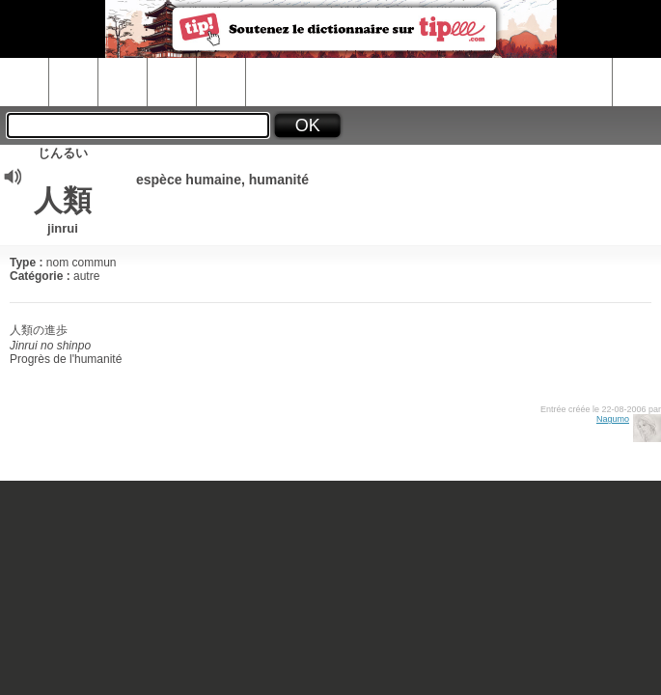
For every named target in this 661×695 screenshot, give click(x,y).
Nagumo (612, 419)
